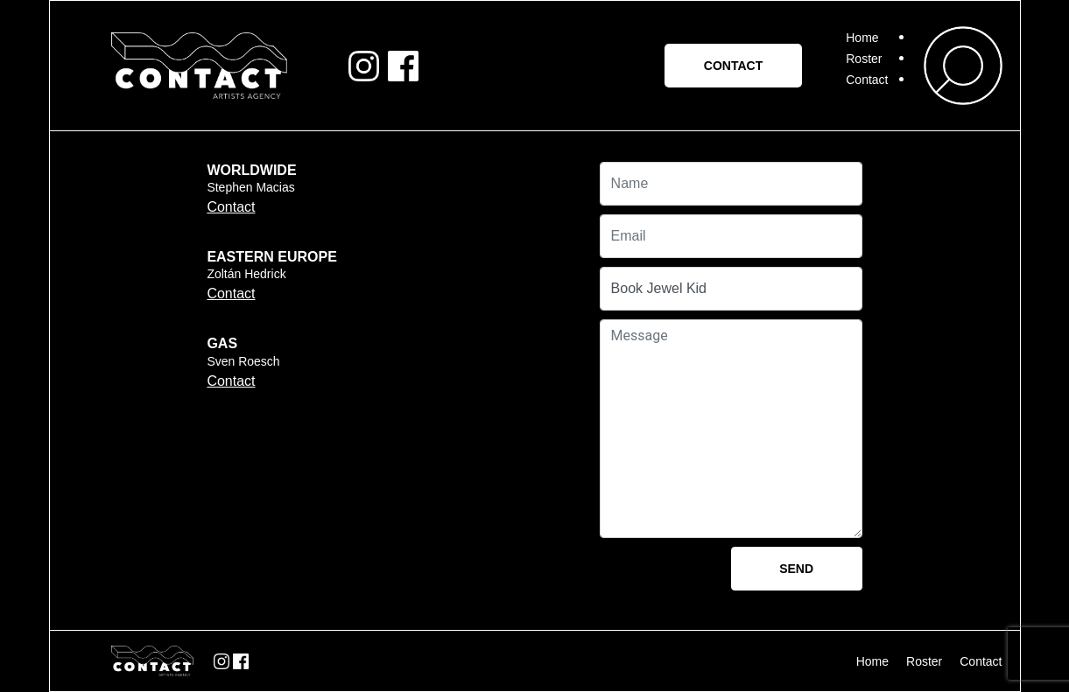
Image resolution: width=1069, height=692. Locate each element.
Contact (867, 80)
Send (796, 569)
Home (862, 38)
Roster (864, 59)
